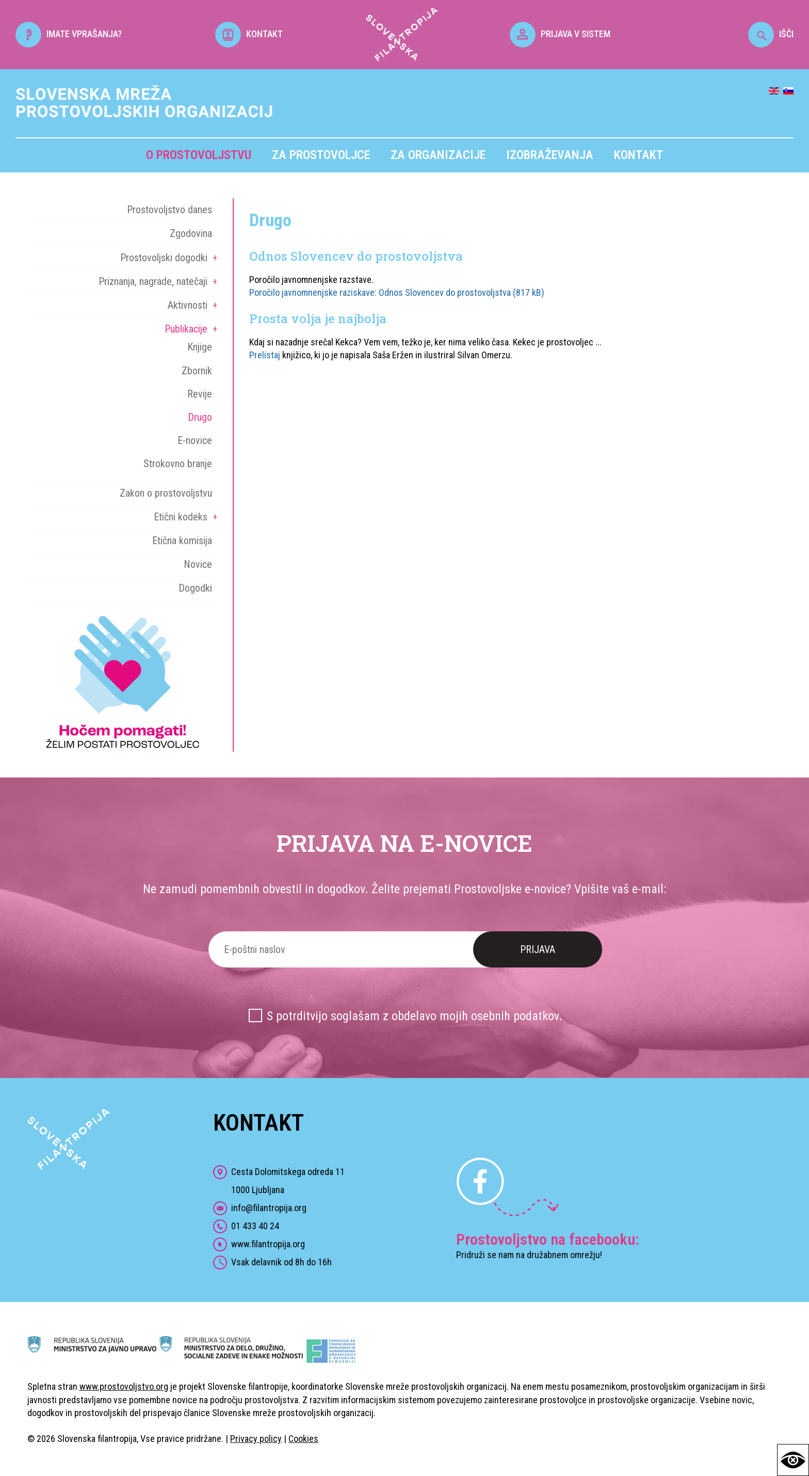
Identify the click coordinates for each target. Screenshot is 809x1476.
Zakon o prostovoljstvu (166, 493)
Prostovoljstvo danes (169, 209)
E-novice (194, 440)
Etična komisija (182, 540)
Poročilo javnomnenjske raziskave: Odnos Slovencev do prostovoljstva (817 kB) (396, 292)
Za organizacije (438, 155)
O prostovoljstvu (198, 155)
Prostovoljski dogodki (163, 257)
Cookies (303, 1438)
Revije (199, 394)
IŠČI (771, 33)
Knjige (199, 347)
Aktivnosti (187, 305)
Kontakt (638, 155)
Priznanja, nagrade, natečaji (153, 281)
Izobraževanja (549, 155)
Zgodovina (191, 233)
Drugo (200, 417)
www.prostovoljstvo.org (123, 1386)
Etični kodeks (180, 517)
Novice (198, 564)
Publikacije (186, 329)
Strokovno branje (177, 463)
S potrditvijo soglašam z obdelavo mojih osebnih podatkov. (414, 1016)
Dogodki (195, 588)
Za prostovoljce (321, 155)
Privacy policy (256, 1438)
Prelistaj (264, 355)
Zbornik (197, 370)
